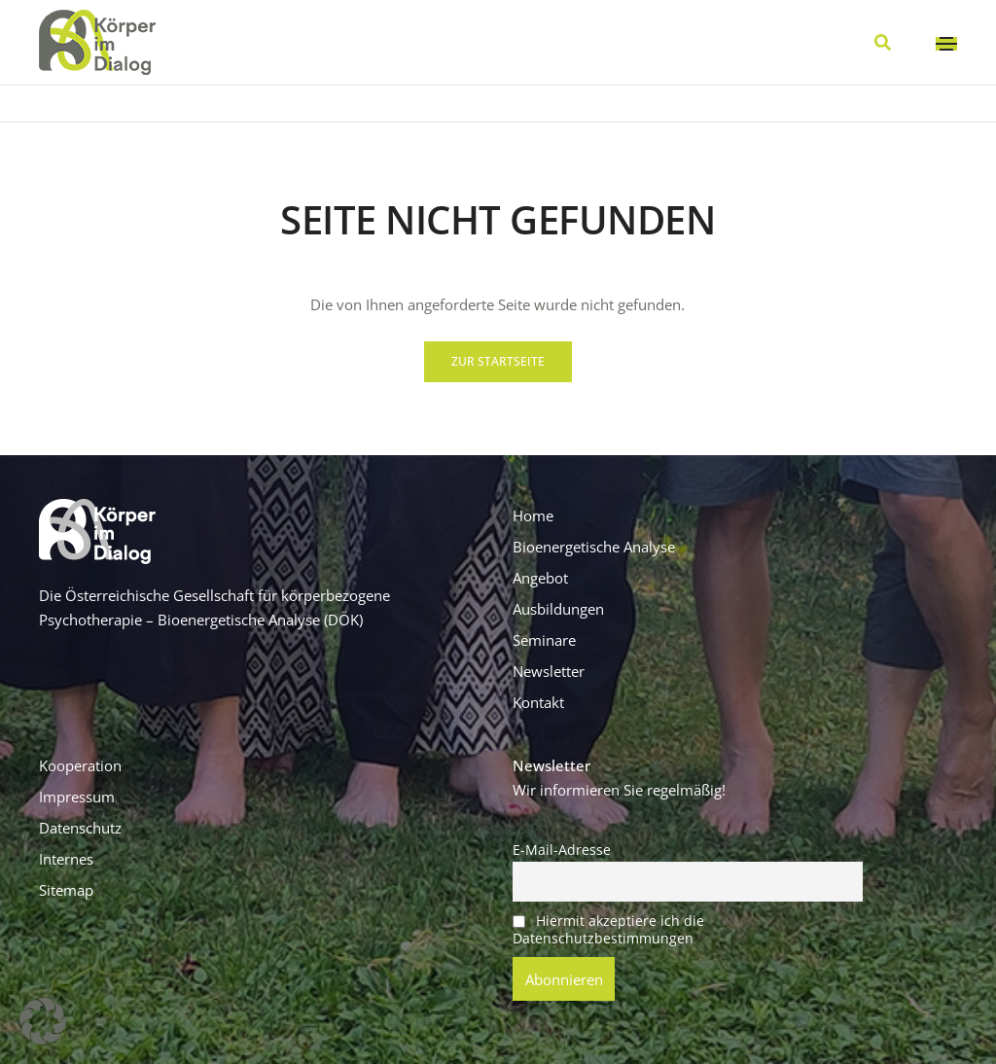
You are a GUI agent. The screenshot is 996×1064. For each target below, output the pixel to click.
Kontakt (538, 702)
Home (533, 515)
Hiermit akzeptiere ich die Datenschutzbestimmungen (608, 929)
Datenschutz (80, 827)
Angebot (540, 577)
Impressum (77, 796)
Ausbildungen (558, 609)
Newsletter (549, 671)
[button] (498, 361)
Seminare (544, 640)
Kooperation (80, 765)
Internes (66, 859)
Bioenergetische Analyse (594, 546)
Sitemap (66, 890)
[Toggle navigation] (946, 44)
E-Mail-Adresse (562, 850)
